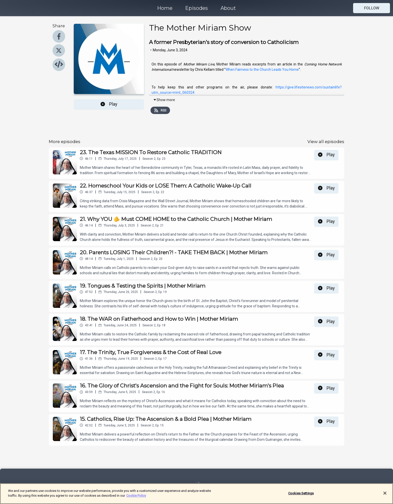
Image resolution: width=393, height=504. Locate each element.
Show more (164, 100)
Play (109, 104)
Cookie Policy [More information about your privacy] (136, 495)
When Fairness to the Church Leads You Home (262, 69)
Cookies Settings (301, 493)
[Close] (384, 493)
